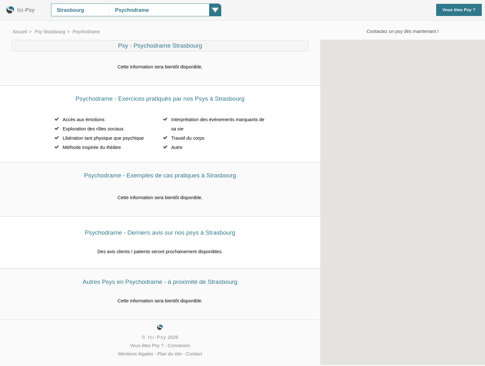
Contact (194, 353)
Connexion (179, 345)
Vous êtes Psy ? (459, 9)
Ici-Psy (157, 337)
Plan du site (169, 353)
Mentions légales (135, 353)
